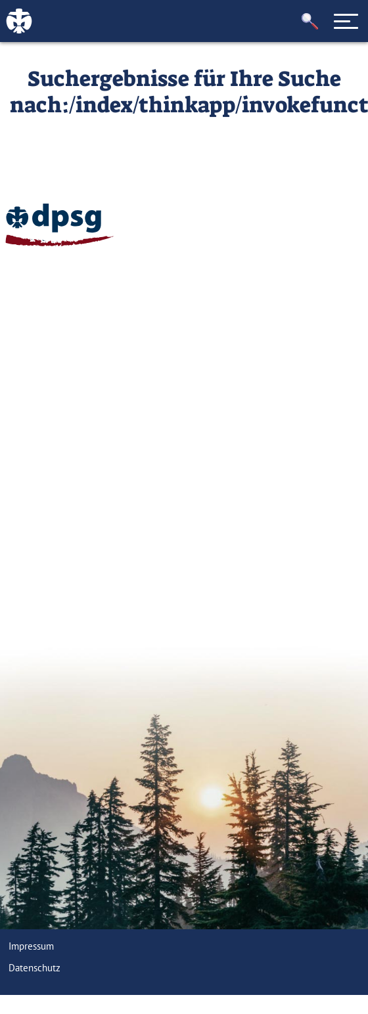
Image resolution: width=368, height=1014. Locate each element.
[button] (310, 21)
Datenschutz (34, 967)
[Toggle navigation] (346, 21)
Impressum (31, 946)
